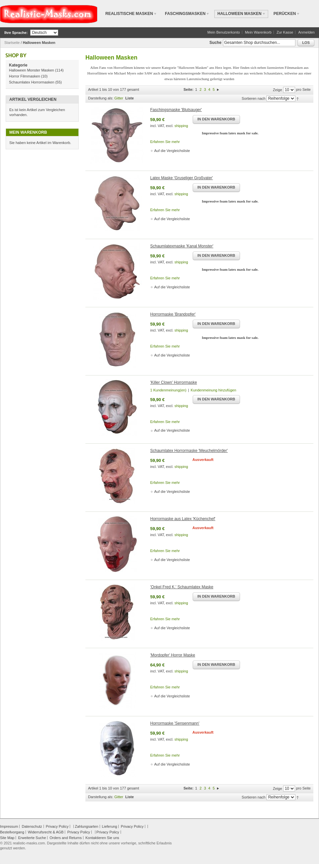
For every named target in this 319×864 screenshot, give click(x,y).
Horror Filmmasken (24, 76)
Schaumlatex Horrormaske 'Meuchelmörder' (189, 450)
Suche (215, 42)
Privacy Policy (57, 826)
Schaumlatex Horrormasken (31, 82)
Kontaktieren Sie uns (102, 838)
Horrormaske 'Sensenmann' (174, 723)
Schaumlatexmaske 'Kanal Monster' (181, 246)
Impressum (9, 826)
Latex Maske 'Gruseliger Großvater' (181, 178)
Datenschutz (32, 826)
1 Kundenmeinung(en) (168, 390)
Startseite (12, 43)
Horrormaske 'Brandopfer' (173, 314)
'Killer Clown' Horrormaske (173, 382)
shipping (181, 126)
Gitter (118, 98)
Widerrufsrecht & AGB (46, 832)
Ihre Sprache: (16, 33)
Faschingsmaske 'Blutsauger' (176, 109)
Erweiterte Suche (32, 838)
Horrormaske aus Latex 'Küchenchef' (182, 518)
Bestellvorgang (12, 832)
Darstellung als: (100, 98)
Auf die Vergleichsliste (172, 151)
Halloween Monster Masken (31, 70)
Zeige (277, 90)
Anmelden (306, 32)
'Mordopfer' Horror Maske (172, 655)
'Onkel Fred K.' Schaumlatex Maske (181, 587)
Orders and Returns (66, 838)
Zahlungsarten (86, 826)
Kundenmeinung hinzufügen (213, 390)
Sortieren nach (254, 98)
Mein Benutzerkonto (223, 32)
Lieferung (109, 826)
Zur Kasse (284, 32)
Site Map (7, 838)
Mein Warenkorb (258, 32)
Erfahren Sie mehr (165, 142)
